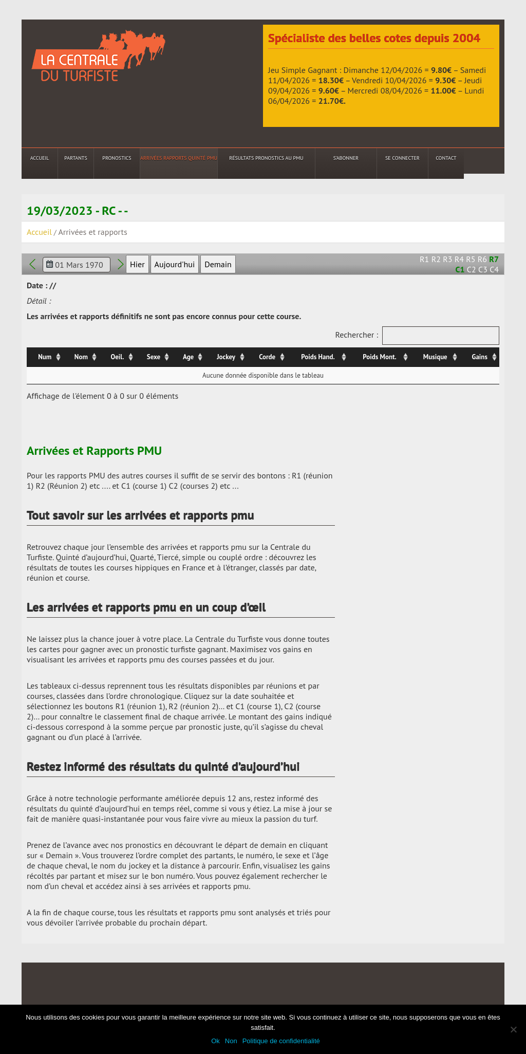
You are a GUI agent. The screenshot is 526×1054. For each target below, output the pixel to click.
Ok (215, 1041)
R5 (470, 259)
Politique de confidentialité (281, 1041)
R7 (494, 259)
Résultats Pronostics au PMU (266, 158)
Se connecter (402, 158)
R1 (424, 259)
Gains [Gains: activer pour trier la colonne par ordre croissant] (479, 357)
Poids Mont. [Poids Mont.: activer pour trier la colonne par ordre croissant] (379, 357)
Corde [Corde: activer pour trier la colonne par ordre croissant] (267, 357)
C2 (471, 269)
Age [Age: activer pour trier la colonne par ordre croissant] (188, 357)
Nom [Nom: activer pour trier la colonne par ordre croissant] (81, 357)
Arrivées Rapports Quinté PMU (178, 158)
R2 (436, 259)
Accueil (39, 158)
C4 (494, 269)
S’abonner (346, 158)
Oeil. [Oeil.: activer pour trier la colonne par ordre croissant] (117, 357)
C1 (460, 269)
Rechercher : (417, 335)
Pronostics (116, 158)
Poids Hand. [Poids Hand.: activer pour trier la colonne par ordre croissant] (317, 357)
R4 (459, 259)
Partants (75, 158)
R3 (447, 259)
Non (231, 1041)
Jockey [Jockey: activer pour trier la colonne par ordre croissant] (226, 357)
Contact (446, 158)
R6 (482, 259)
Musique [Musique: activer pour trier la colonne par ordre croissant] (435, 357)
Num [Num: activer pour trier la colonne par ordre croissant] (44, 357)
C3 (482, 269)
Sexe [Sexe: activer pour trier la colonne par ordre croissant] (153, 357)
